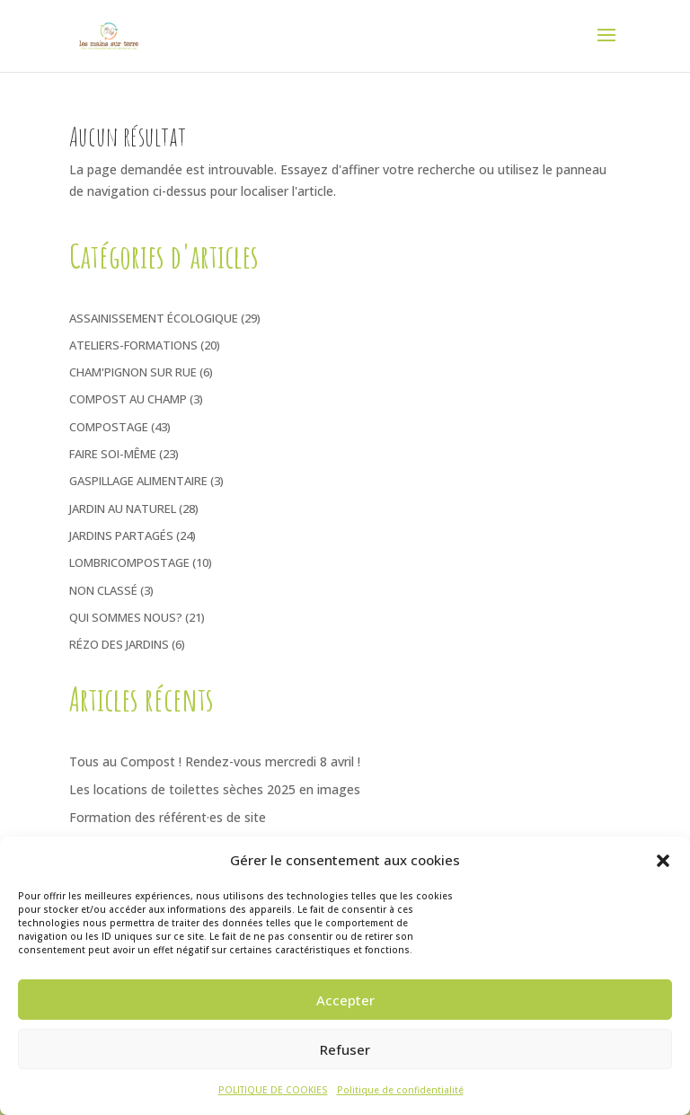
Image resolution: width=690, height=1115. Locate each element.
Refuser (345, 1049)
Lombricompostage (129, 562)
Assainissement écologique (153, 318)
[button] (663, 861)
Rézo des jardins (119, 644)
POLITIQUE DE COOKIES (273, 1090)
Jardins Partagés (121, 535)
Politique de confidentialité (400, 1090)
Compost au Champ (128, 399)
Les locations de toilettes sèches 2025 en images (214, 789)
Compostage (108, 427)
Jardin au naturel (122, 508)
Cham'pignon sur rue (133, 372)
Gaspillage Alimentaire (138, 481)
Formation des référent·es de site (167, 817)
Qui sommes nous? (125, 617)
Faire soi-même (112, 454)
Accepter (345, 1000)
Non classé (103, 590)
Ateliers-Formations (133, 345)
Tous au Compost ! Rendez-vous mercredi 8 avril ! (214, 761)
